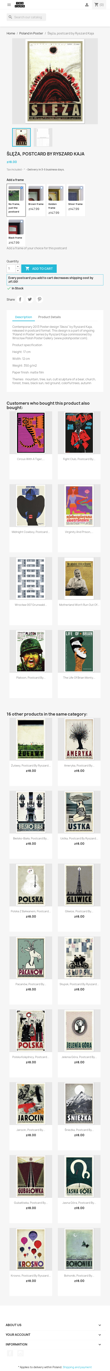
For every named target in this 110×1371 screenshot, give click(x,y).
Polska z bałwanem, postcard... (31, 911)
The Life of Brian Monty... (79, 677)
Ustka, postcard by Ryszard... (79, 838)
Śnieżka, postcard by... (79, 1130)
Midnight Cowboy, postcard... (31, 532)
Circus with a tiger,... (31, 459)
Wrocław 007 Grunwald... (31, 605)
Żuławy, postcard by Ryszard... (31, 765)
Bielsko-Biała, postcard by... (31, 838)
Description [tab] (23, 317)
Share (20, 299)
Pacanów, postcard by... (31, 984)
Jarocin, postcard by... (30, 1130)
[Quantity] (11, 268)
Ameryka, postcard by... (79, 765)
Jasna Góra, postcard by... (79, 1203)
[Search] (26, 17)
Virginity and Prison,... (79, 532)
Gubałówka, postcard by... (31, 1203)
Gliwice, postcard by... (79, 911)
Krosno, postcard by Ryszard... (31, 1275)
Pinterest (39, 299)
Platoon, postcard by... (31, 677)
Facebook (10, 1353)
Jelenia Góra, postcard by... (79, 1057)
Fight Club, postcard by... (79, 459)
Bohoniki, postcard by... (79, 1275)
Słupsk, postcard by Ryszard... (79, 984)
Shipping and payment (77, 1367)
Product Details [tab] (49, 317)
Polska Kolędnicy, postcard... (30, 1057)
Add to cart (39, 268)
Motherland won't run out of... (79, 605)
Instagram (20, 1353)
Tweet (30, 299)
